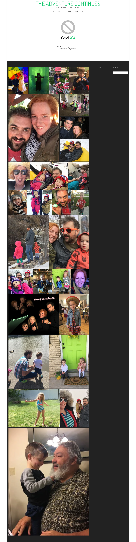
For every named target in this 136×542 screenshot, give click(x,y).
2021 (83, 11)
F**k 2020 (76, 11)
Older (53, 11)
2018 (64, 11)
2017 (59, 11)
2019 (69, 11)
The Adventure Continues (68, 3)
